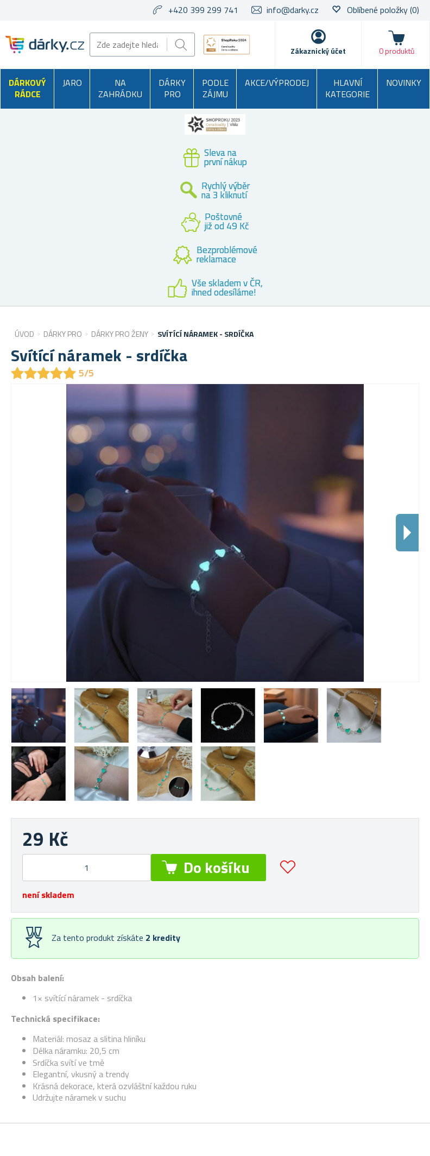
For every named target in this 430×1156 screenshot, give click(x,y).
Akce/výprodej (277, 82)
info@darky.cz (293, 9)
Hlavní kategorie (347, 88)
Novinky (403, 82)
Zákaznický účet (318, 50)
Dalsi (407, 532)
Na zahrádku (120, 88)
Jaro (72, 82)
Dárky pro (172, 88)
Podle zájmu (215, 88)
